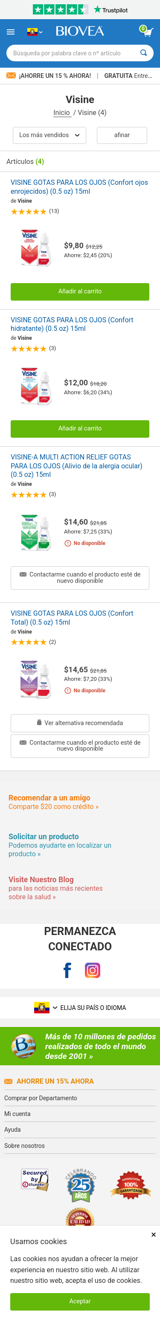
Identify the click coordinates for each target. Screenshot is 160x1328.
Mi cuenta (17, 1113)
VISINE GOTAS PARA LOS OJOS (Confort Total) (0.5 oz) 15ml (72, 617)
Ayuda (12, 1129)
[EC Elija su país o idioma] (34, 32)
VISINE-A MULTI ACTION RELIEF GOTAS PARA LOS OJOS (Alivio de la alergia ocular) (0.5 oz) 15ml (77, 466)
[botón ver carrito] (148, 32)
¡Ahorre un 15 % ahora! (49, 75)
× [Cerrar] (153, 1234)
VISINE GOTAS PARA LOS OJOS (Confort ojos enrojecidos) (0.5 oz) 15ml (79, 186)
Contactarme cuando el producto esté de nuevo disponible (80, 577)
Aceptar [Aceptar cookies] (79, 1301)
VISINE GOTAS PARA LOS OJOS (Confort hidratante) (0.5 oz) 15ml (72, 324)
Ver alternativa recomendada (80, 723)
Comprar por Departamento (40, 1098)
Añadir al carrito (80, 291)
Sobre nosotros (24, 1145)
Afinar (122, 135)
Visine (24, 201)
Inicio (62, 113)
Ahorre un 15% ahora (49, 1081)
